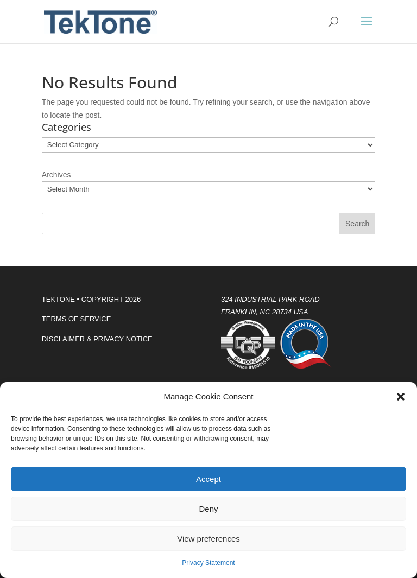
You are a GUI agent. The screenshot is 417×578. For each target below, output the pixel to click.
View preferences (208, 538)
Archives (56, 174)
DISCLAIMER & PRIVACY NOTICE (97, 339)
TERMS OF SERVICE (76, 319)
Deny (208, 508)
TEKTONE (58, 299)
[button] (400, 396)
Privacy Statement (208, 563)
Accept (208, 479)
